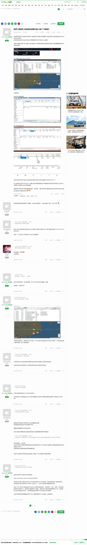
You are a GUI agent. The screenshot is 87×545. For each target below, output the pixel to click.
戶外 (52, 5)
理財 (62, 5)
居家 (39, 5)
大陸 (28, 196)
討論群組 (18, 2)
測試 (32, 196)
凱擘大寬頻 (22, 196)
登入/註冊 (84, 2)
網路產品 (9, 8)
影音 (22, 5)
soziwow (7, 253)
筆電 (13, 5)
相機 (9, 5)
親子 (42, 5)
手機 (6, 5)
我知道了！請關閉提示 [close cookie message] (79, 542)
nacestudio (7, 211)
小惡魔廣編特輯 (72, 93)
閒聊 (65, 5)
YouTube (82, 5)
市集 (72, 5)
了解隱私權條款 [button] (52, 542)
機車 (29, 5)
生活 (56, 5)
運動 (49, 5)
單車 (32, 5)
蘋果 (19, 5)
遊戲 (36, 5)
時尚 (46, 5)
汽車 (26, 5)
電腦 (16, 5)
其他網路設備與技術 (16, 8)
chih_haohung (6, 229)
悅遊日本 (76, 5)
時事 (69, 5)
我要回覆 (61, 23)
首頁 (3, 5)
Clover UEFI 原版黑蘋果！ (7, 37)
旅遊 (59, 5)
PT (35, 196)
